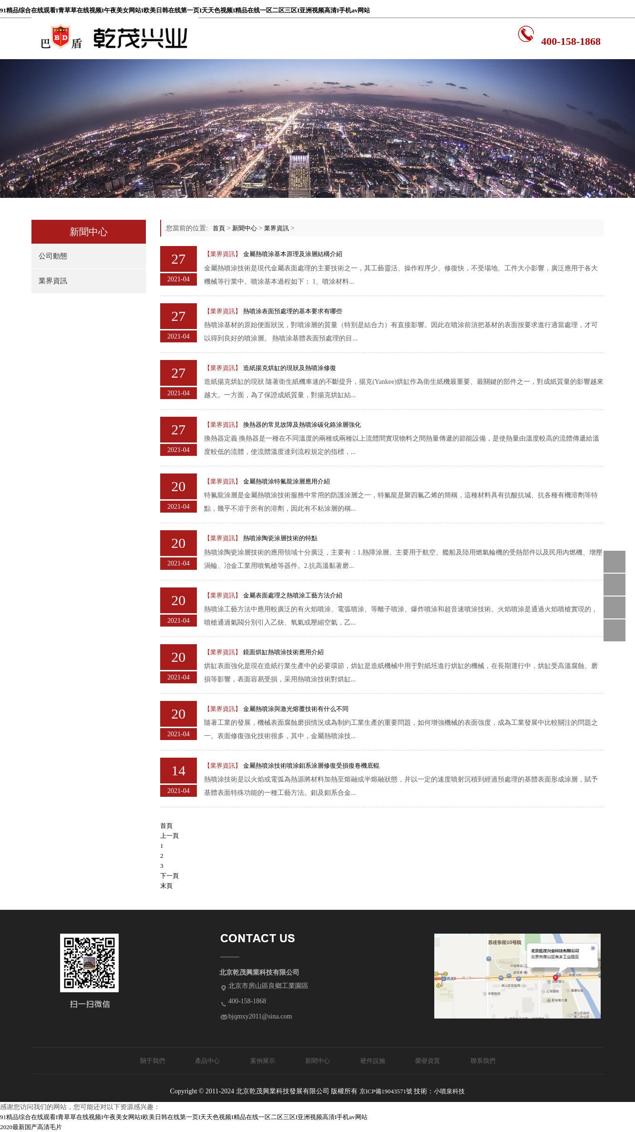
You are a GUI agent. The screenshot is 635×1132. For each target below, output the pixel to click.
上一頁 (169, 835)
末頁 (166, 885)
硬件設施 (372, 1060)
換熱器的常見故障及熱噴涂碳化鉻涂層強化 (302, 424)
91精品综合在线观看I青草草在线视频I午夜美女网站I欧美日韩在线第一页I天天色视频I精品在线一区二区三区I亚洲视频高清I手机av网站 (185, 10)
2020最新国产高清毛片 (31, 1127)
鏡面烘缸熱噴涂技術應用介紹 (283, 652)
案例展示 (262, 1060)
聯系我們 (483, 1060)
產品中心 (207, 1060)
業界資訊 (53, 281)
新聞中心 (244, 228)
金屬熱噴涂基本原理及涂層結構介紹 (292, 253)
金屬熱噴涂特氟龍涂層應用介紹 (286, 481)
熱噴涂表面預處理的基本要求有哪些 (292, 311)
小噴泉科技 (449, 1091)
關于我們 (152, 1060)
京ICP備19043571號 (385, 1091)
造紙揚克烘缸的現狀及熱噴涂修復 (289, 367)
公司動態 (53, 256)
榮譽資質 (427, 1060)
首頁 (219, 228)
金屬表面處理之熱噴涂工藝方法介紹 (292, 595)
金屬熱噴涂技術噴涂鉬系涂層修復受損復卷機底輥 (311, 765)
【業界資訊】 (222, 253)
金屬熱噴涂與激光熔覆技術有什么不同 (295, 708)
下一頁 (169, 875)
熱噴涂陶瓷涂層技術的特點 (280, 538)
